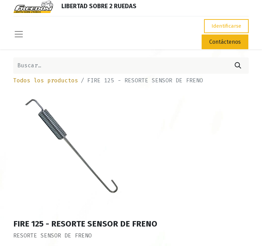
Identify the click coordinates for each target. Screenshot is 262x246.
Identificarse (226, 26)
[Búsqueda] (238, 65)
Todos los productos (45, 80)
